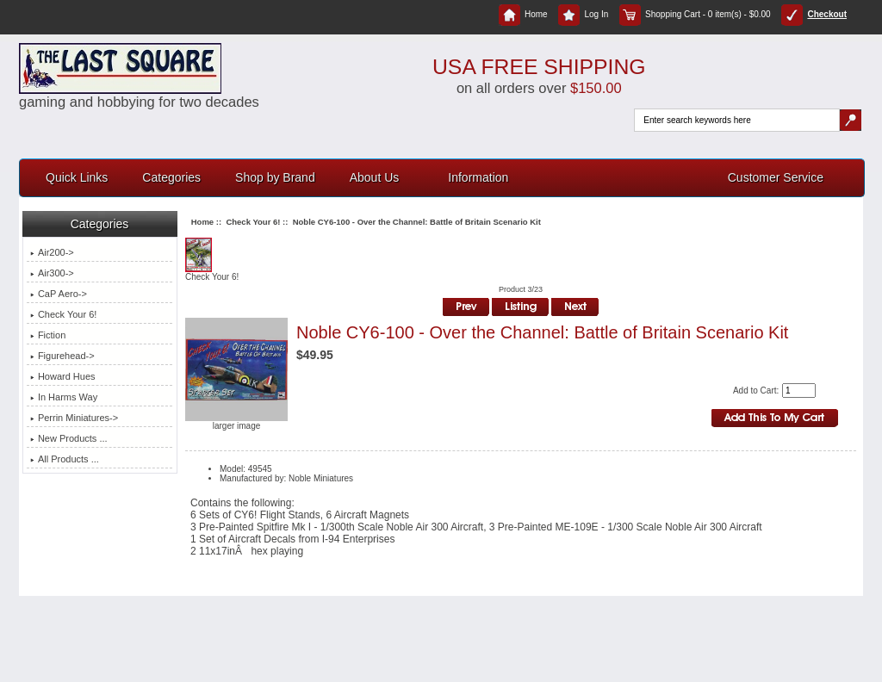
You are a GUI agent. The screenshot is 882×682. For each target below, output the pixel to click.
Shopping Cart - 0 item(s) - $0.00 (695, 14)
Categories (171, 177)
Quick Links (77, 177)
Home (523, 14)
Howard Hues (63, 376)
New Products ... (69, 438)
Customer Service (775, 177)
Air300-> (52, 273)
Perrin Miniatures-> (74, 417)
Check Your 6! (253, 221)
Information (478, 177)
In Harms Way (63, 397)
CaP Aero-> (58, 293)
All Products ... (64, 459)
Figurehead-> (62, 355)
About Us (375, 177)
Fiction (47, 335)
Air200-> (52, 252)
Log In (583, 14)
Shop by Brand (275, 177)
